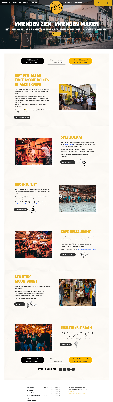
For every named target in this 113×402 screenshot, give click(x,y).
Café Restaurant (24, 2)
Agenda (34, 2)
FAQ (28, 398)
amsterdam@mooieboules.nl (76, 393)
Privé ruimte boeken (56, 61)
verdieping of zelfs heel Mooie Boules (26, 204)
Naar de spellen (66, 162)
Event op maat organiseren (80, 61)
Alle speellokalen (32, 400)
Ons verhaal (30, 393)
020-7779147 (72, 391)
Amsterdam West (21, 117)
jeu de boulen (68, 144)
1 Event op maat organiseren (80, 360)
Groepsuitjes (20, 209)
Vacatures (65, 344)
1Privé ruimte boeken (56, 360)
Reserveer (56, 33)
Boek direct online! (32, 61)
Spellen (14, 2)
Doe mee (18, 304)
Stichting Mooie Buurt (33, 395)
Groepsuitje (6, 2)
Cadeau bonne (31, 387)
